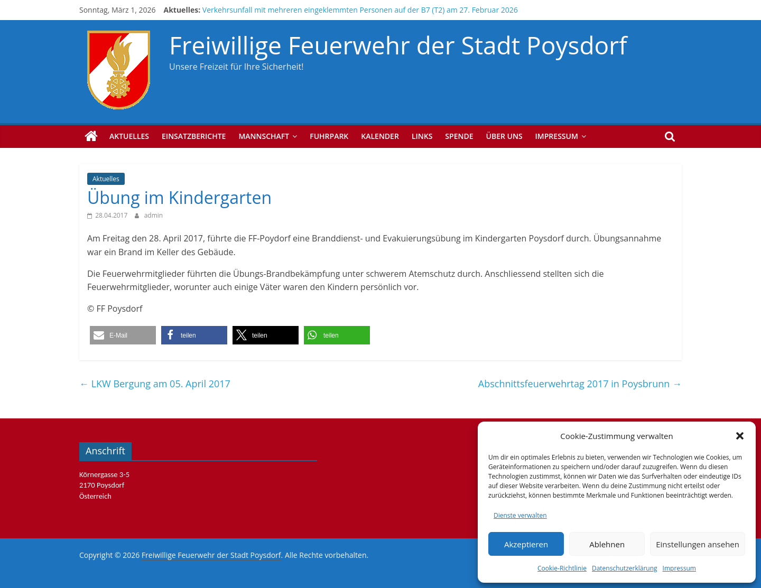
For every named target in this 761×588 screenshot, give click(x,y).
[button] (740, 436)
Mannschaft (263, 136)
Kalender (380, 136)
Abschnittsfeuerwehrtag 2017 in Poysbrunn (580, 383)
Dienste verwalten (520, 515)
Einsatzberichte (194, 136)
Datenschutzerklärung (624, 568)
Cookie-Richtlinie (562, 568)
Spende (459, 136)
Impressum (679, 568)
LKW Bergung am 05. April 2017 (154, 383)
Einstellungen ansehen (697, 544)
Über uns (504, 136)
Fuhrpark (329, 136)
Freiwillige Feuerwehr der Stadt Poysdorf (398, 45)
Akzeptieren (526, 544)
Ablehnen (607, 544)
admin (153, 215)
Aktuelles (129, 136)
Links (422, 136)
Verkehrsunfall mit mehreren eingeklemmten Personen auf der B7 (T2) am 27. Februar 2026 (360, 10)
